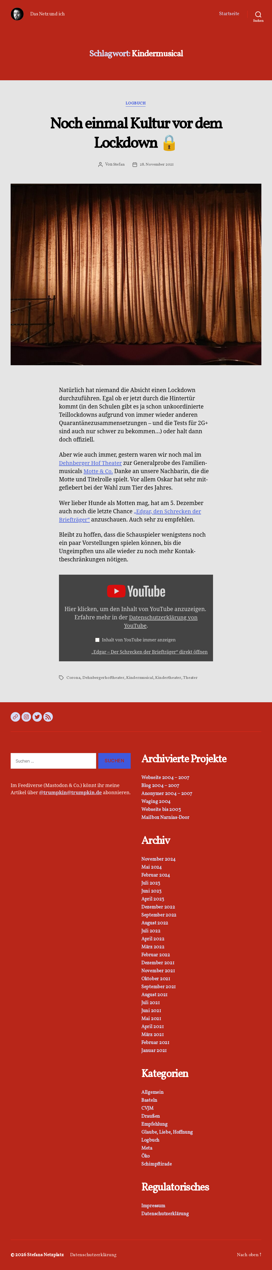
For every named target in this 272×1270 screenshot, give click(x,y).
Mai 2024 (151, 867)
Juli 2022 (150, 931)
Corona (73, 678)
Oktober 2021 (155, 979)
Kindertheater (169, 678)
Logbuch (136, 104)
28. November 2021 (156, 165)
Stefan (118, 165)
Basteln (149, 1100)
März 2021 (152, 1035)
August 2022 (154, 923)
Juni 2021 (151, 1011)
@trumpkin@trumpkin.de (70, 793)
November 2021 (158, 971)
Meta (146, 1148)
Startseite (229, 14)
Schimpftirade (156, 1164)
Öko (145, 1156)
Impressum (153, 1206)
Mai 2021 (151, 1019)
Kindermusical (140, 678)
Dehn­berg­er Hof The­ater (91, 463)
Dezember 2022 (158, 907)
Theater (191, 678)
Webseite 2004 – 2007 (165, 778)
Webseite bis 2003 (161, 809)
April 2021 (152, 1027)
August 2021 (154, 995)
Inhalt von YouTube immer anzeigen (139, 640)
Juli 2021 (150, 1003)
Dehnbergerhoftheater (104, 678)
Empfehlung (154, 1124)
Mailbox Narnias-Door (165, 817)
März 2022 (152, 947)
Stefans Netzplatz (46, 1255)
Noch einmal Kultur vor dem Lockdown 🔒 (136, 133)
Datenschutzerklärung (165, 1214)
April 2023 (152, 899)
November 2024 (158, 859)
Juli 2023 (150, 883)
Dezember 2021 (157, 963)
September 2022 (158, 915)
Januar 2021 (154, 1051)
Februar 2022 (155, 955)
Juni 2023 (151, 891)
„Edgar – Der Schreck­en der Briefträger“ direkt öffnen (148, 652)
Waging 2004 (156, 801)
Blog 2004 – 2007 (160, 786)
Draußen (150, 1116)
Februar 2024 (155, 875)
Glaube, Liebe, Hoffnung (167, 1132)
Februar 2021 (155, 1043)
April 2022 (152, 939)
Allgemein (152, 1092)
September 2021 (158, 987)
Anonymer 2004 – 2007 (166, 793)
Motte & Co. (99, 471)
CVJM (147, 1108)
